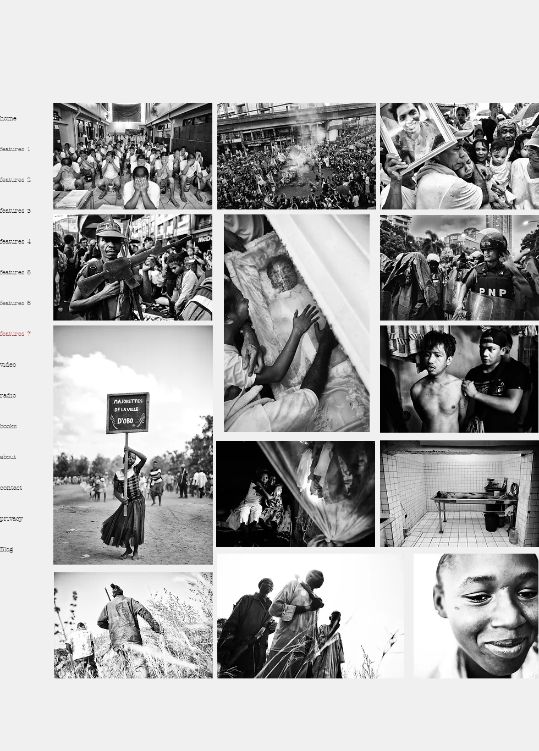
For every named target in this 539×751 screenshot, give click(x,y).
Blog (6, 549)
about (8, 457)
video (8, 364)
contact (11, 488)
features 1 (15, 149)
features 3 (15, 210)
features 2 (15, 180)
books (8, 426)
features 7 (15, 334)
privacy (11, 518)
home (8, 118)
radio (8, 395)
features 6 (15, 303)
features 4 (15, 241)
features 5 (15, 272)
